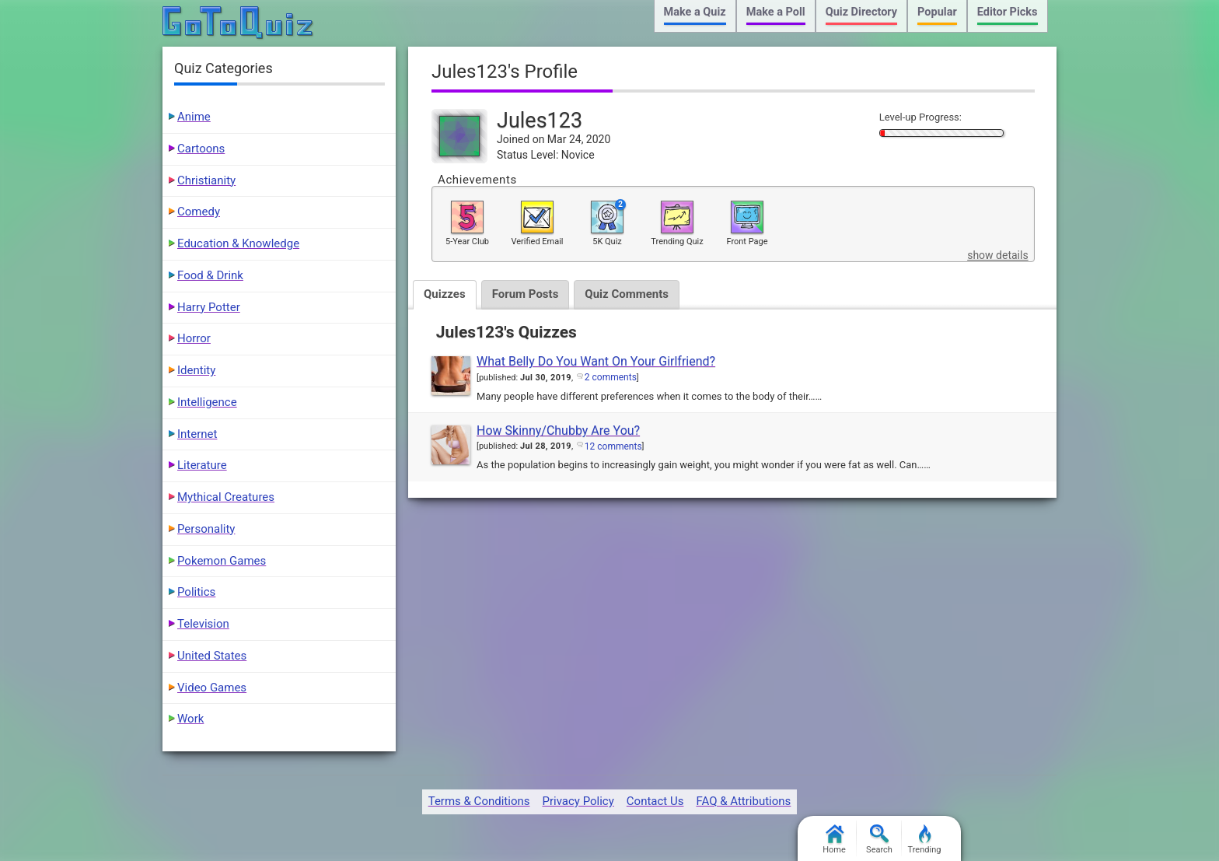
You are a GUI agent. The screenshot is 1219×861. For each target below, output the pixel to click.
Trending (924, 839)
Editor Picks (1007, 12)
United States (211, 656)
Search (879, 839)
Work (190, 719)
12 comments (613, 446)
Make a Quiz (695, 12)
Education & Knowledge (238, 243)
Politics (196, 592)
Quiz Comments (627, 294)
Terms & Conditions (479, 801)
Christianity (206, 180)
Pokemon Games (221, 561)
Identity (196, 370)
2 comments (611, 377)
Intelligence (207, 402)
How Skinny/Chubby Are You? (558, 430)
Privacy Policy (577, 801)
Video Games (211, 688)
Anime (194, 117)
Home (834, 839)
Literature (202, 465)
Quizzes (445, 294)
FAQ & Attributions (743, 801)
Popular (937, 12)
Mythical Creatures (225, 497)
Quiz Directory (861, 12)
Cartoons (201, 149)
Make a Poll (775, 12)
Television (203, 624)
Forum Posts (525, 294)
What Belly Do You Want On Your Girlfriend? (596, 361)
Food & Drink (210, 275)
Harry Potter (208, 307)
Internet (197, 434)
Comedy (198, 212)
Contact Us (655, 801)
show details (997, 255)
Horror (194, 338)
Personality (206, 529)
